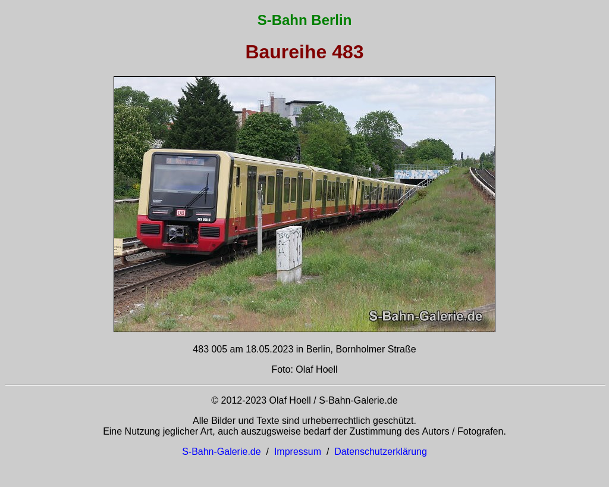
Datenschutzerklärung (380, 452)
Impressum (297, 452)
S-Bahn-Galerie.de (221, 452)
